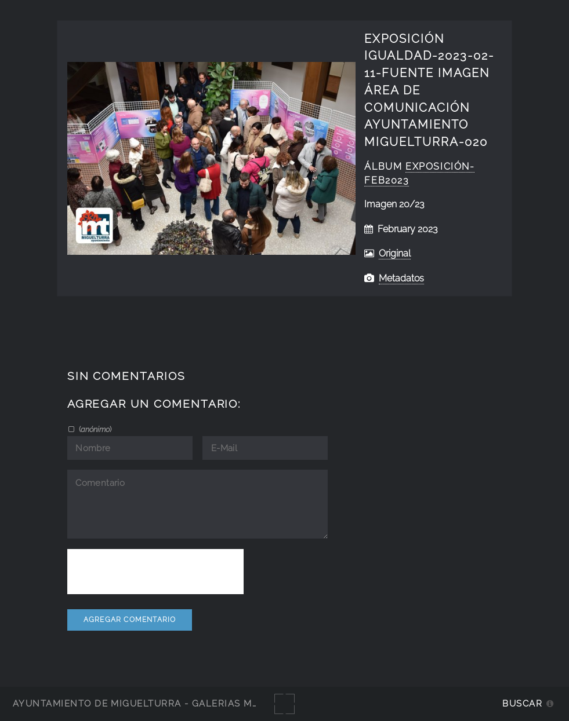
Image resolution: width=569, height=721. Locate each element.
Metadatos (401, 278)
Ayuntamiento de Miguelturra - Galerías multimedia (159, 703)
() (94, 429)
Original (395, 253)
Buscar (522, 703)
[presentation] (155, 571)
